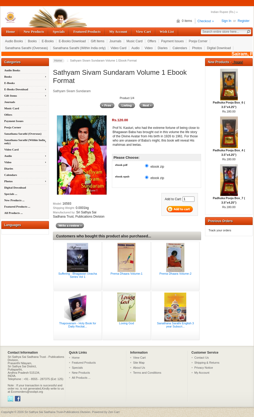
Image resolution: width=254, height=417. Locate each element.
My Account (118, 32)
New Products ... (14, 200)
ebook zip (157, 166)
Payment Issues (172, 41)
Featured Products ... (17, 206)
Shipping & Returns (207, 362)
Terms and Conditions (147, 372)
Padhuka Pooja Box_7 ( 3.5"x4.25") (229, 198)
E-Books (48, 41)
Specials (59, 32)
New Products (34, 32)
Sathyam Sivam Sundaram (72, 91)
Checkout (204, 21)
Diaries (162, 48)
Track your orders (219, 230)
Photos (197, 48)
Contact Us (201, 357)
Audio (135, 48)
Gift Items (97, 41)
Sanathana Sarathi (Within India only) (79, 48)
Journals (115, 41)
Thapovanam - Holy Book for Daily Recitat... (77, 325)
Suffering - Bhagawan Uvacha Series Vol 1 (77, 275)
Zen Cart (114, 412)
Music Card (134, 41)
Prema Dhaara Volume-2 (175, 273)
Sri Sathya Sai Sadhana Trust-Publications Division (57, 412)
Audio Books (14, 41)
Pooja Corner (198, 41)
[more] (237, 62)
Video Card (118, 48)
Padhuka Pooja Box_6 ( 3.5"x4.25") (229, 103)
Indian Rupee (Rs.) (223, 11)
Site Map (138, 362)
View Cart (143, 32)
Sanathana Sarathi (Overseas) (26, 48)
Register (244, 21)
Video (148, 48)
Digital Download (219, 48)
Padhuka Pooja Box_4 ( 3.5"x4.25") (229, 151)
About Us (139, 367)
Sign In (226, 21)
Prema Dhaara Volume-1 (127, 273)
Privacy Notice (203, 367)
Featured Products (87, 32)
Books (32, 41)
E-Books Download (72, 41)
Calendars (180, 48)
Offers (152, 41)
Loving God (126, 323)
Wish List (167, 32)
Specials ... (10, 193)
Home (10, 32)
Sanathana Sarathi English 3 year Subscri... (175, 325)
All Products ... (13, 212)
